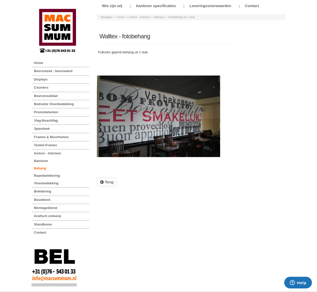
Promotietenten (46, 112)
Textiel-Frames (45, 145)
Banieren (41, 161)
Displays (41, 79)
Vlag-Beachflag (46, 120)
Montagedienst (45, 208)
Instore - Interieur (139, 17)
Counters (41, 87)
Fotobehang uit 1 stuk (181, 17)
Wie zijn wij (112, 6)
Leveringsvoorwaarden (210, 6)
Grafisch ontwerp (47, 216)
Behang (159, 17)
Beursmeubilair (46, 96)
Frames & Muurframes (51, 137)
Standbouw (43, 224)
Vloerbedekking (46, 183)
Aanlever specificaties (156, 6)
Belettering (42, 191)
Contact (252, 6)
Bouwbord (42, 200)
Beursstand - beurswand (53, 71)
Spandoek (42, 129)
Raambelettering (47, 175)
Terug (107, 182)
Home (121, 17)
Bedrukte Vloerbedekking (54, 104)
